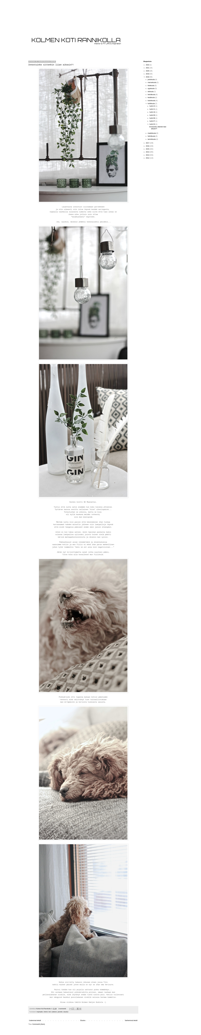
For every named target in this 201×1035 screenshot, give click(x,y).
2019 (148, 74)
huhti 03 (152, 124)
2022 (148, 65)
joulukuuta (151, 79)
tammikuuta (152, 139)
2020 (148, 71)
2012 (148, 158)
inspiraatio (40, 1012)
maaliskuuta (152, 133)
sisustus (65, 1012)
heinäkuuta (152, 94)
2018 (148, 77)
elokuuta (151, 91)
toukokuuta (152, 100)
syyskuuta (151, 88)
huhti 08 (152, 118)
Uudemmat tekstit (35, 1020)
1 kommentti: (62, 1008)
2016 (148, 146)
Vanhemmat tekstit (131, 1020)
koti (50, 1012)
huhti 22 (152, 106)
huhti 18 (152, 112)
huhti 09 (152, 115)
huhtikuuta (151, 103)
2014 (148, 152)
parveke (60, 1012)
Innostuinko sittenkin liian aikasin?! (51, 65)
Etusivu (82, 1020)
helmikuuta (151, 136)
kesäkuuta (151, 97)
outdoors (54, 1012)
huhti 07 (152, 121)
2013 (148, 155)
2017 (148, 143)
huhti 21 (152, 109)
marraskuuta (152, 82)
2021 (148, 68)
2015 (148, 149)
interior (46, 1012)
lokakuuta (151, 85)
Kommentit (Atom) (38, 1024)
